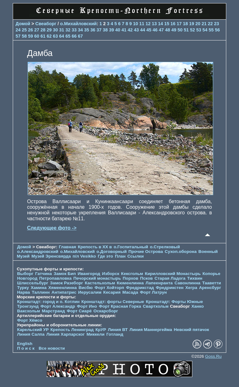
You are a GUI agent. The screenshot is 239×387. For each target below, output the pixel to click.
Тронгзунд (28, 306)
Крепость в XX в (95, 247)
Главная (67, 247)
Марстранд (53, 311)
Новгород (27, 278)
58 (24, 36)
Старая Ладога (170, 278)
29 (49, 29)
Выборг (25, 273)
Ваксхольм (28, 311)
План (120, 256)
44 (142, 29)
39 (111, 29)
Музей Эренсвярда (51, 256)
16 (173, 23)
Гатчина (43, 273)
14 (160, 23)
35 (86, 29)
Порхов (130, 278)
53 (198, 29)
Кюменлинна (130, 283)
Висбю (85, 287)
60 (36, 36)
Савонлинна (187, 283)
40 (117, 29)
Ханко (197, 306)
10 (135, 23)
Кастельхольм (100, 283)
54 (204, 29)
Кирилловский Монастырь (172, 273)
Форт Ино (87, 306)
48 (167, 29)
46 (154, 29)
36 (92, 29)
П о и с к (26, 348)
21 (204, 23)
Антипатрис (64, 292)
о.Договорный (111, 251)
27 (36, 29)
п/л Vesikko (84, 256)
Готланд (115, 334)
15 (166, 23)
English (24, 343)
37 (98, 29)
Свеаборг (46, 23)
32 (67, 29)
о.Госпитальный (131, 247)
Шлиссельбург (32, 283)
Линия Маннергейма (150, 329)
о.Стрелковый (165, 247)
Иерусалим (89, 292)
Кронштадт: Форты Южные (174, 301)
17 (179, 23)
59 (30, 36)
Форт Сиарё (79, 311)
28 (42, 29)
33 (74, 29)
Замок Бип (65, 273)
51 (186, 29)
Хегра (191, 287)
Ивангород (88, 273)
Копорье (211, 273)
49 (173, 29)
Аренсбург (210, 287)
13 (154, 23)
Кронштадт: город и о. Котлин (48, 301)
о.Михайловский (78, 23)
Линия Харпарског (65, 334)
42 (130, 29)
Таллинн (41, 292)
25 (24, 29)
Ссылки (135, 256)
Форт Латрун (153, 292)
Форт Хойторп (109, 287)
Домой (23, 23)
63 (55, 36)
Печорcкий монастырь (97, 278)
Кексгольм (132, 273)
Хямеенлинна (62, 287)
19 (191, 23)
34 (80, 29)
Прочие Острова (146, 251)
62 (49, 36)
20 (197, 23)
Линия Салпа (31, 334)
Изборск (111, 273)
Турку (23, 287)
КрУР (101, 329)
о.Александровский (37, 251)
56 (217, 29)
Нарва (23, 292)
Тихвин (195, 278)
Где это (105, 256)
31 (61, 29)
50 (179, 29)
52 (192, 29)
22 (210, 23)
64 (61, 36)
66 (74, 36)
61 (42, 36)
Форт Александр (57, 306)
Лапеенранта (159, 283)
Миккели (96, 334)
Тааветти (211, 283)
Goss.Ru (213, 356)
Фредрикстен (169, 287)
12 (148, 23)
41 (123, 29)
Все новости (52, 348)
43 (136, 29)
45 (148, 29)
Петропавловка (55, 278)
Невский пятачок (191, 329)
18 (185, 23)
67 (80, 36)
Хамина (39, 287)
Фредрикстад (140, 287)
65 (67, 36)
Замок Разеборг (66, 283)
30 (55, 29)
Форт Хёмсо (29, 320)
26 (30, 29)
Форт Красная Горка (120, 306)
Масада (130, 292)
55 (211, 29)
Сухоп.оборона (180, 251)
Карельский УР (33, 329)
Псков (146, 278)
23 (216, 23)
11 (141, 23)
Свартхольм (156, 306)
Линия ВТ (118, 329)
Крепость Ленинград (72, 329)
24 (18, 29)
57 (18, 36)
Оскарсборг (105, 311)
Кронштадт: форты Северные (113, 301)
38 (105, 29)
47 (161, 29)
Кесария (112, 292)
